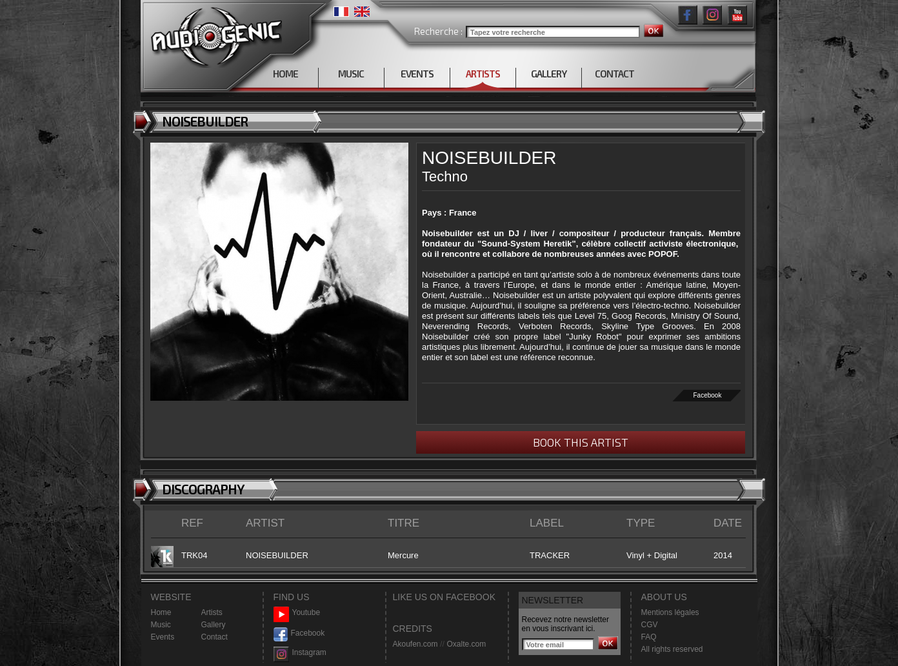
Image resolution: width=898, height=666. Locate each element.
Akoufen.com (415, 644)
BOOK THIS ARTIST (580, 442)
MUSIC (351, 73)
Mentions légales (670, 612)
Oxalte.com (466, 644)
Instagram (300, 653)
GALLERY (548, 73)
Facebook (707, 395)
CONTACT (614, 73)
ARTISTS (483, 73)
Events (163, 636)
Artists (212, 612)
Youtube (297, 613)
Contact (214, 636)
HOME (285, 73)
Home (161, 612)
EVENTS (417, 73)
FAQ (649, 636)
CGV (649, 624)
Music (161, 624)
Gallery (213, 624)
